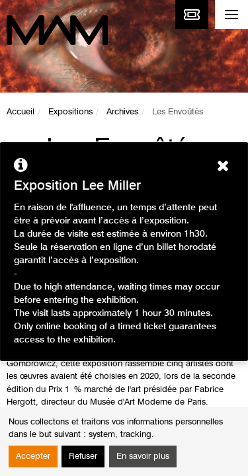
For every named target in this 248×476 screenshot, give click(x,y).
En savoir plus (142, 456)
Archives (122, 112)
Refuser (83, 456)
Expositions (70, 112)
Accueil (20, 112)
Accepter (33, 456)
